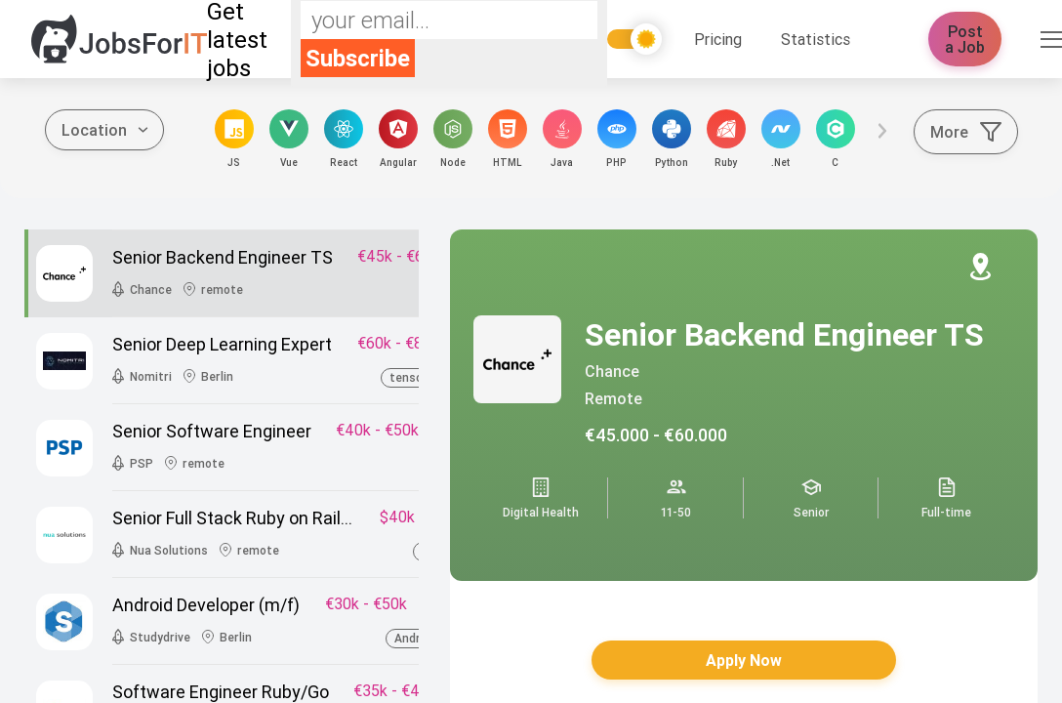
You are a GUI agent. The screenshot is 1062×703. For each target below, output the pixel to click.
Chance (612, 371)
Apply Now (744, 660)
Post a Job (964, 39)
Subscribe (358, 58)
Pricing (718, 39)
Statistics (815, 39)
